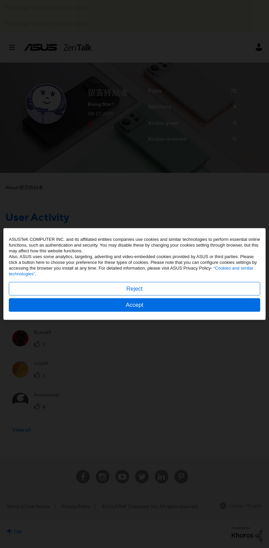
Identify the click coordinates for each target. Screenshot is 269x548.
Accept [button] (134, 305)
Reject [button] (134, 289)
